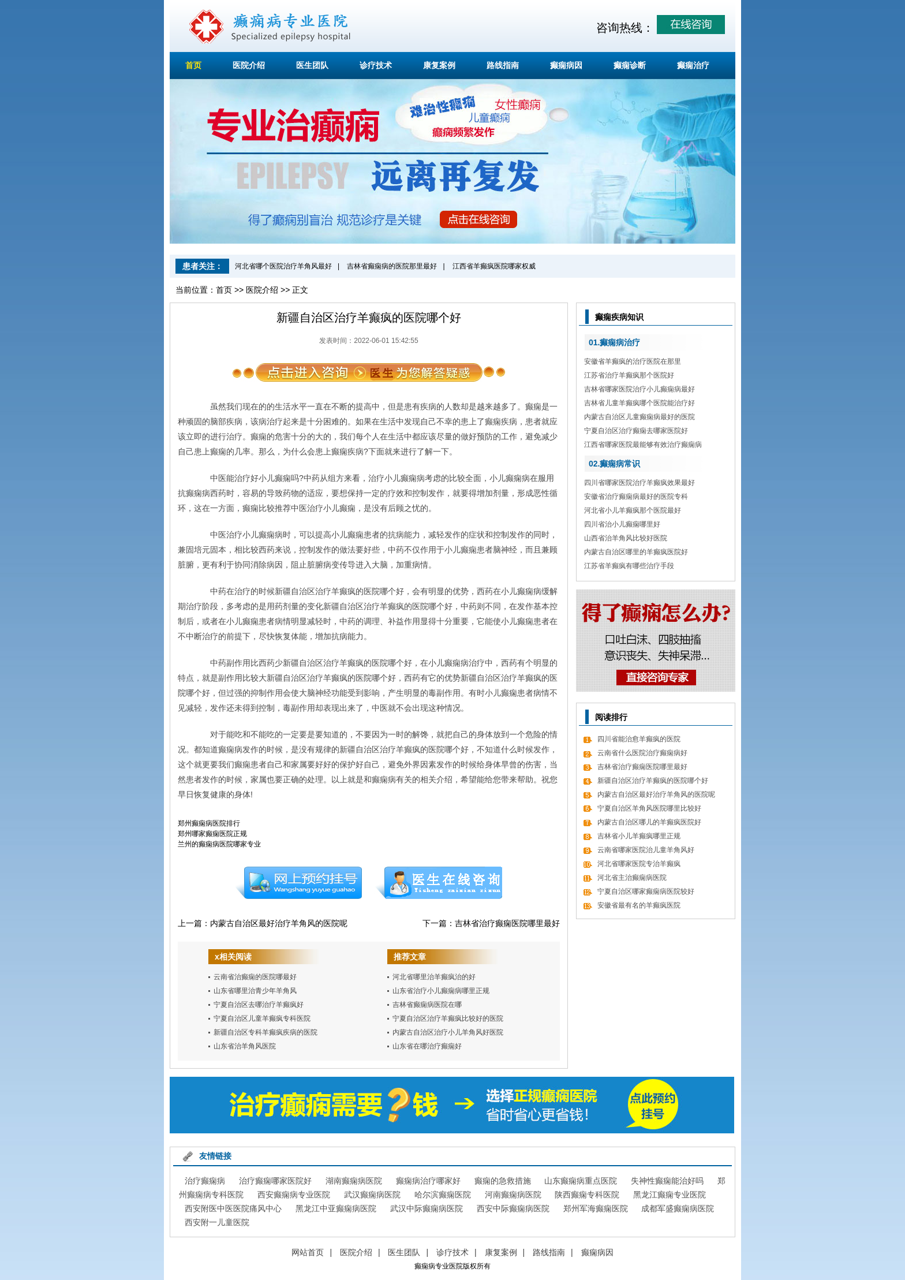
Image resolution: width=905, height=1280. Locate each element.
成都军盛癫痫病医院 (677, 1208)
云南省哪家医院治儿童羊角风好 (645, 850)
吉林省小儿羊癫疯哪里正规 (638, 836)
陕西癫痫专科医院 (587, 1194)
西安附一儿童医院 (217, 1222)
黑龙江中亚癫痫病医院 (336, 1208)
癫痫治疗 (693, 65)
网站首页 (307, 1252)
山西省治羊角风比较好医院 (625, 538)
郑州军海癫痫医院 (595, 1208)
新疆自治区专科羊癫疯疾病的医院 (265, 1032)
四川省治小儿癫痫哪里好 (622, 524)
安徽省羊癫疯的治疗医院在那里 (632, 361)
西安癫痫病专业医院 (293, 1194)
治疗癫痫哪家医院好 (275, 1180)
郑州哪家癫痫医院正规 (212, 834)
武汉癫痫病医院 (372, 1194)
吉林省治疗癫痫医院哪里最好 (507, 923)
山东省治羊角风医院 (245, 1046)
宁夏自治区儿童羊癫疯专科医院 (262, 1018)
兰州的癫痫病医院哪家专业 (219, 844)
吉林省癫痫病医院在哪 (427, 1005)
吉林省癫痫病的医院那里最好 (392, 266)
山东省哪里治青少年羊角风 (255, 991)
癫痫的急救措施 (502, 1180)
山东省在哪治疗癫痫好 (427, 1046)
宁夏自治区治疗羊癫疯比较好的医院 (447, 1018)
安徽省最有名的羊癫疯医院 (638, 905)
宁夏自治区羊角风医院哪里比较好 (649, 808)
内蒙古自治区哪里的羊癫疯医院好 (636, 552)
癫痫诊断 (630, 65)
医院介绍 (249, 65)
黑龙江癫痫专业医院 (669, 1194)
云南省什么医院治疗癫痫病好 (642, 753)
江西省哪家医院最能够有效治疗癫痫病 (643, 445)
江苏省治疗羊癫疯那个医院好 (629, 375)
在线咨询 (439, 883)
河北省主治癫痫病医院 (632, 878)
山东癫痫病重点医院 (580, 1180)
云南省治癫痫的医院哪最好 (255, 977)
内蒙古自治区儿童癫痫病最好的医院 (639, 417)
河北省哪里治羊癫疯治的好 (434, 977)
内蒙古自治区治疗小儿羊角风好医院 (447, 1032)
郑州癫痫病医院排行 (209, 823)
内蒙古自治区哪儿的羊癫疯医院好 (649, 822)
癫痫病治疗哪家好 (428, 1180)
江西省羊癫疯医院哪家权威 (494, 266)
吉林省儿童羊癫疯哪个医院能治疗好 (639, 403)
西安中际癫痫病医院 (513, 1208)
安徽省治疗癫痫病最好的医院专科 (636, 496)
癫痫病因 (566, 65)
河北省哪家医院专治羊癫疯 (638, 864)
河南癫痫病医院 (513, 1194)
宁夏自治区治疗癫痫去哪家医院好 (636, 431)
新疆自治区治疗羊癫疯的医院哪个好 (652, 781)
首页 (193, 65)
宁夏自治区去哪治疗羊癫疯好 (259, 1005)
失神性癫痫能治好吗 (667, 1180)
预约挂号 (298, 883)
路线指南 (503, 65)
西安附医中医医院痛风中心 (233, 1208)
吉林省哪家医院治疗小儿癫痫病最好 (639, 389)
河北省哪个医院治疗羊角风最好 (283, 266)
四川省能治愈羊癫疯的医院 (638, 739)
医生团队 (312, 65)
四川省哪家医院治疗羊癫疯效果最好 (639, 483)
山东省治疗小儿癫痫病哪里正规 (440, 991)
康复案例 (439, 65)
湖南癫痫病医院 (354, 1180)
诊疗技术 (376, 65)
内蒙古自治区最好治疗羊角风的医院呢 (278, 923)
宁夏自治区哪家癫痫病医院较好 (645, 891)
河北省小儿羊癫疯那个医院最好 (632, 510)
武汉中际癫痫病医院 (426, 1208)
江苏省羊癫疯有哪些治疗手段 (629, 566)
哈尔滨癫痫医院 (442, 1194)
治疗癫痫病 (205, 1180)
